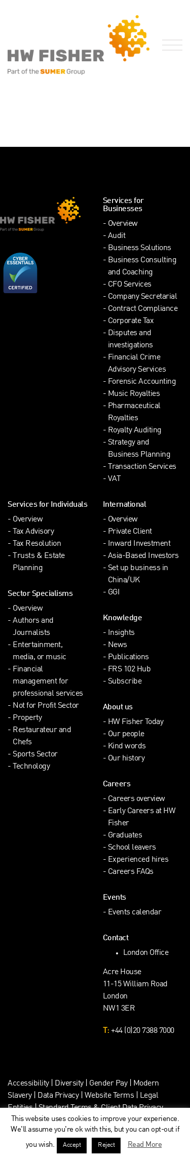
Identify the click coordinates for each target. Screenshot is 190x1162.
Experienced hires (138, 860)
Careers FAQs (131, 872)
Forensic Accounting (142, 382)
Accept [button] (72, 1145)
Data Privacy (58, 1096)
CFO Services (129, 285)
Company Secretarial (142, 297)
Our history (126, 759)
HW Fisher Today (136, 722)
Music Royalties (134, 394)
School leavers (132, 848)
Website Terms (109, 1096)
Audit (117, 236)
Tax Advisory (33, 532)
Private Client (130, 532)
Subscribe (125, 682)
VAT (114, 479)
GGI (114, 592)
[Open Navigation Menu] (170, 45)
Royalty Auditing (135, 430)
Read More (145, 1144)
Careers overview (136, 799)
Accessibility (28, 1084)
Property (27, 718)
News (117, 645)
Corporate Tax (131, 321)
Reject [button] (106, 1145)
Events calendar (135, 912)
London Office (146, 953)
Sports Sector (35, 754)
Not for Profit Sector (46, 706)
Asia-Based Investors (143, 556)
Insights (121, 633)
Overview (123, 224)
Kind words (127, 746)
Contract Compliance (143, 309)
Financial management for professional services (48, 682)
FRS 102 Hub (129, 669)
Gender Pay (108, 1084)
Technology (31, 767)
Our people (126, 734)
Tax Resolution (37, 544)
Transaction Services (142, 467)
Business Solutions (139, 248)
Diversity (69, 1084)
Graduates (125, 835)
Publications (128, 657)
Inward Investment (139, 544)
